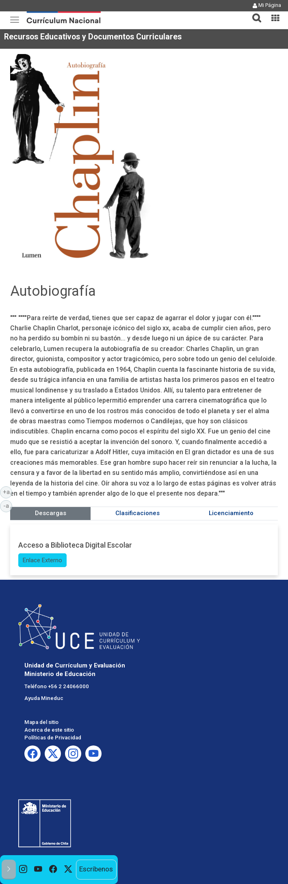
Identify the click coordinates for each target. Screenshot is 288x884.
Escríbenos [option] (96, 869)
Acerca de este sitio (49, 730)
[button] (253, 13)
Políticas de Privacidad (52, 737)
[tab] (253, 13)
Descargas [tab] (50, 513)
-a (7, 505)
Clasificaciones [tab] (137, 513)
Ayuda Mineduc (43, 698)
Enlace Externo (42, 560)
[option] (23, 870)
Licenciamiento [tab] (231, 513)
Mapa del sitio (41, 722)
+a (8, 492)
